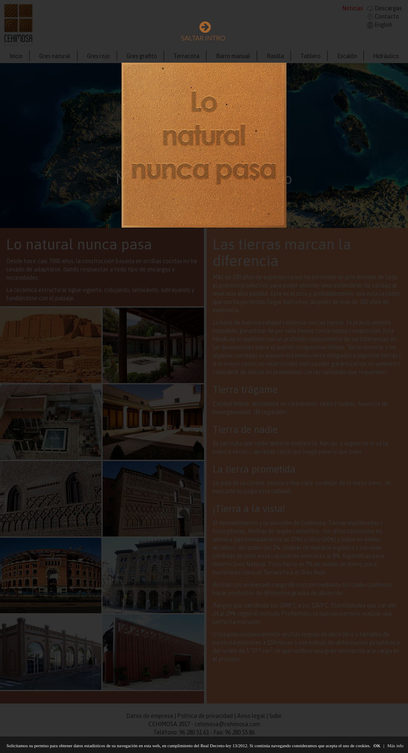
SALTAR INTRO (203, 33)
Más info (395, 745)
